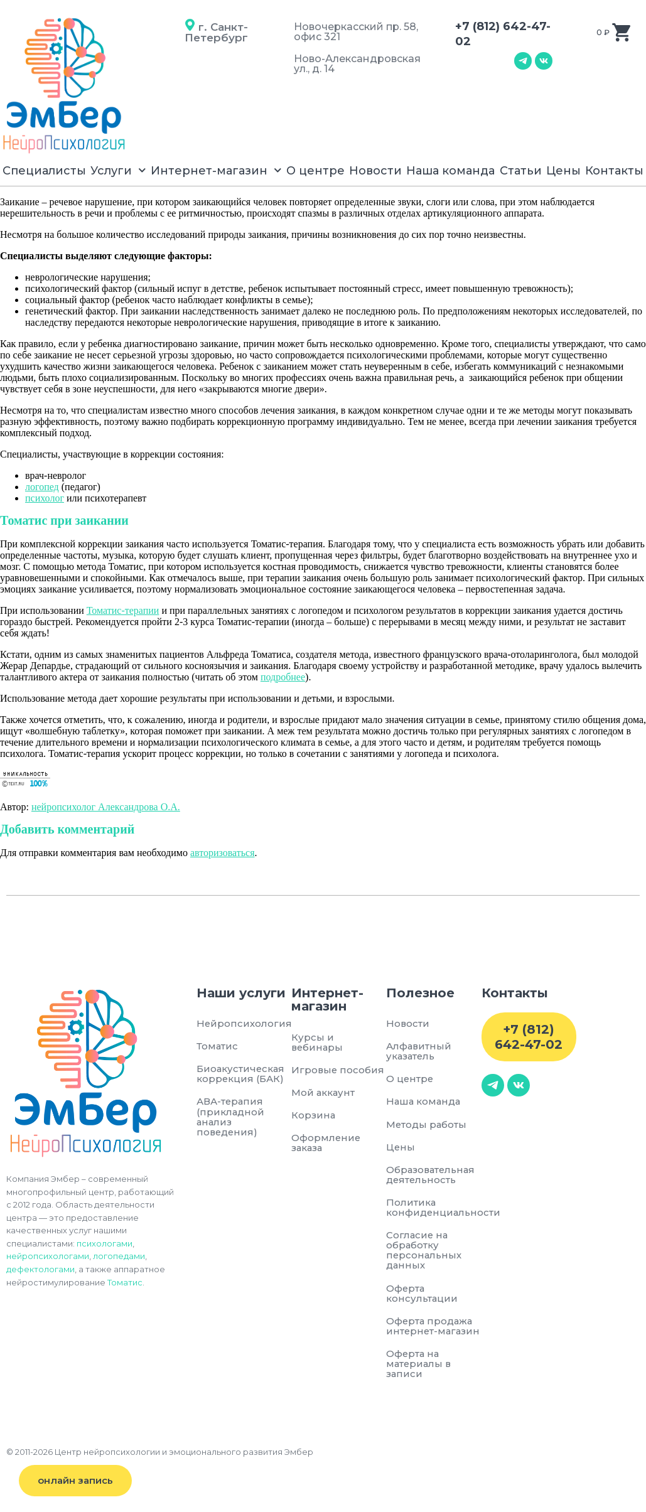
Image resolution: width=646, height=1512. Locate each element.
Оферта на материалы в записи (419, 1375)
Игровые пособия (338, 1070)
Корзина (313, 1115)
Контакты (614, 171)
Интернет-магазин (216, 170)
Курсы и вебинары (318, 1042)
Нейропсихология (237, 1023)
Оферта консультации (422, 1294)
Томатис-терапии (123, 610)
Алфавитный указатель (419, 1051)
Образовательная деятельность (432, 1175)
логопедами (119, 1256)
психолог (44, 498)
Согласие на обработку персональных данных (424, 1251)
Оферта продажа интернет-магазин (430, 1332)
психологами (104, 1243)
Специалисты (44, 171)
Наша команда (450, 171)
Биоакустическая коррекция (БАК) (237, 1074)
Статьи (521, 171)
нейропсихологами (47, 1256)
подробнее (283, 677)
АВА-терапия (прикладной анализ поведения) (230, 1117)
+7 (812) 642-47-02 (529, 1037)
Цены (563, 171)
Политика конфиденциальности (433, 1208)
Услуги (118, 170)
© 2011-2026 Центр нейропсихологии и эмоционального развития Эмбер (159, 1463)
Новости (375, 171)
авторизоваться (222, 852)
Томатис (125, 1282)
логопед (42, 486)
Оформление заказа (326, 1143)
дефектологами (40, 1269)
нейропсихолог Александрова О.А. (105, 807)
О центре (315, 171)
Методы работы (427, 1124)
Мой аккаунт (323, 1092)
